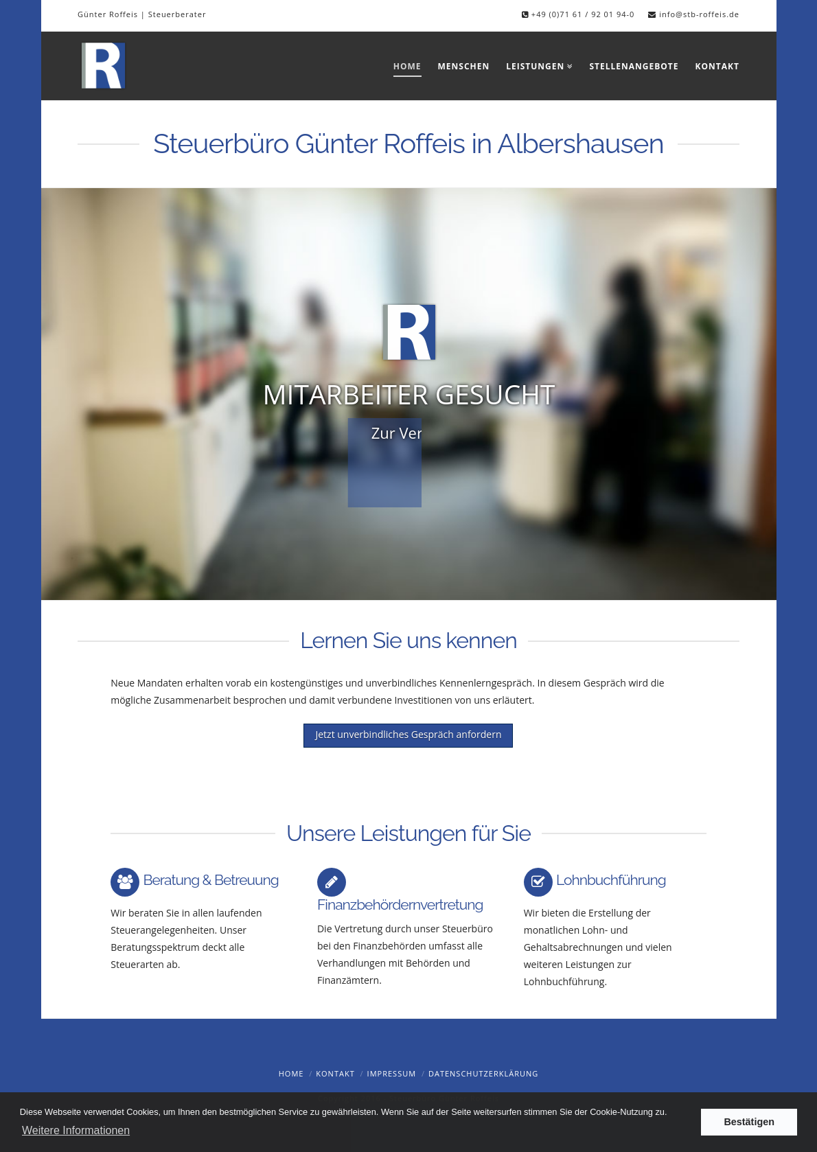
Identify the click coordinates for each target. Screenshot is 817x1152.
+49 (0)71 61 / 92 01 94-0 (581, 14)
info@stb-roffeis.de (699, 14)
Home (291, 1073)
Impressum (391, 1073)
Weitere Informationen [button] (76, 1130)
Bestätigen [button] (749, 1121)
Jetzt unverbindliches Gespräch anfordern (408, 734)
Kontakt (335, 1073)
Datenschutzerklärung (483, 1073)
